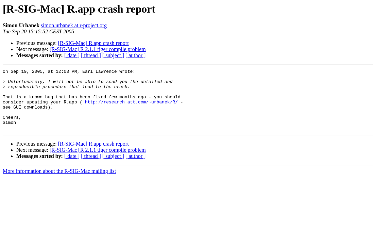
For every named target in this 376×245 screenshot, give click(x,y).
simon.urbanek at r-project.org (74, 25)
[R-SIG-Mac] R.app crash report (93, 43)
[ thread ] (91, 55)
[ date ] (72, 55)
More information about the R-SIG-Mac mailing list (59, 183)
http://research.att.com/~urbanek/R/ (131, 109)
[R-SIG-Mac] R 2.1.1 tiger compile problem (98, 49)
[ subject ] (113, 55)
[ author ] (135, 55)
